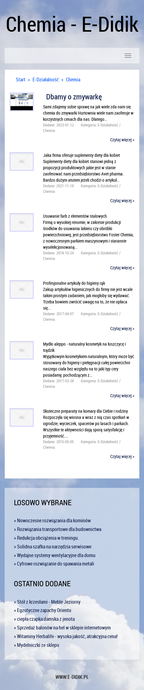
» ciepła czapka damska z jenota (44, 618)
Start (20, 79)
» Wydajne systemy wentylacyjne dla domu (54, 555)
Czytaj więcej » (122, 140)
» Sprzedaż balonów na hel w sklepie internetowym (62, 627)
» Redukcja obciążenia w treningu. (46, 537)
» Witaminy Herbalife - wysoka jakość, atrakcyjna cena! (66, 636)
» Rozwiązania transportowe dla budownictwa (57, 529)
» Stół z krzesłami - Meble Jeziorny (47, 601)
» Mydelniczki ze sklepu (36, 645)
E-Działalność (46, 79)
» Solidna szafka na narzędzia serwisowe (52, 546)
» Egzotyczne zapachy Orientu (42, 610)
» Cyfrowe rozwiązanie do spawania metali (54, 563)
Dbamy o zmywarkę (72, 97)
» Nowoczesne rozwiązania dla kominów (52, 520)
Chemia (73, 79)
